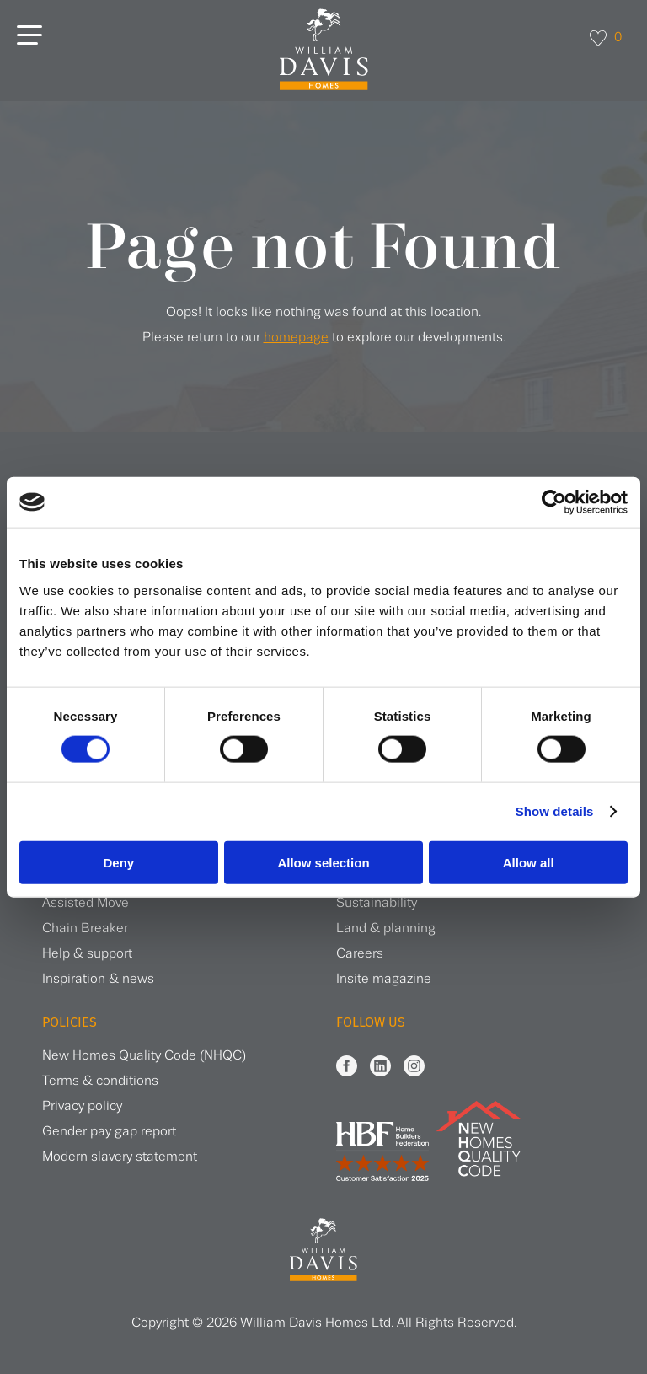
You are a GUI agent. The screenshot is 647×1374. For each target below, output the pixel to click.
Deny (118, 862)
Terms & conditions (100, 1081)
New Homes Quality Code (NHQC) (144, 1056)
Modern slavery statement (119, 1157)
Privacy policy (82, 1106)
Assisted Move (85, 903)
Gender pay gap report (109, 1131)
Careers (359, 954)
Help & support (87, 954)
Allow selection (323, 862)
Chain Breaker (85, 928)
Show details (555, 811)
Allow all (528, 862)
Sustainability (376, 903)
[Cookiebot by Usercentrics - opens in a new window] (554, 502)
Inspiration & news (98, 979)
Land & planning (386, 928)
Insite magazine (383, 979)
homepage (296, 337)
